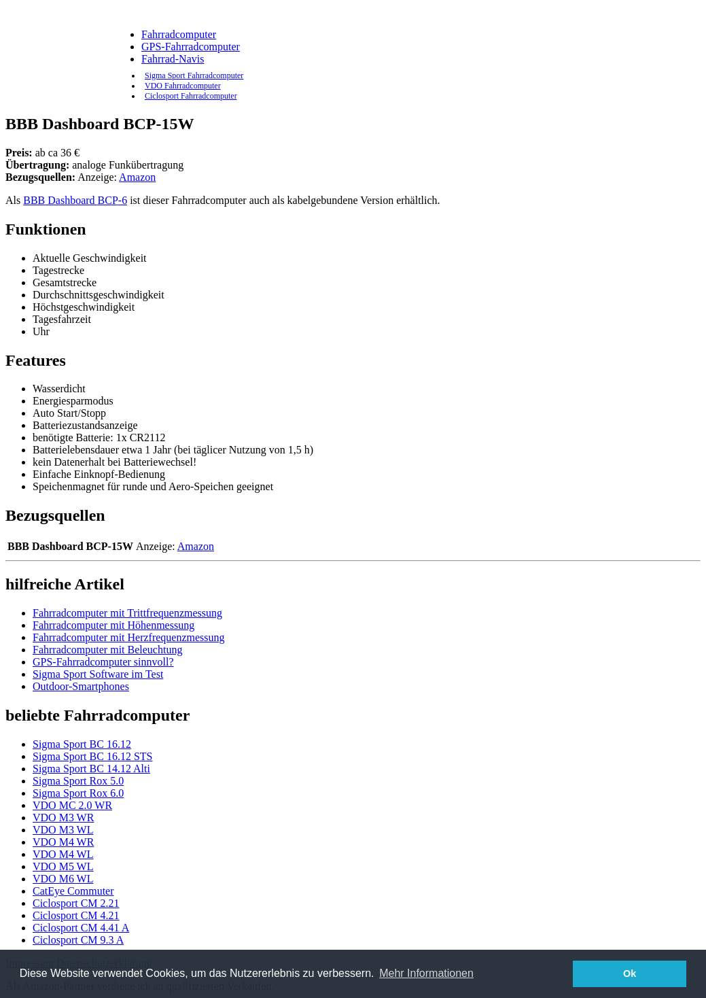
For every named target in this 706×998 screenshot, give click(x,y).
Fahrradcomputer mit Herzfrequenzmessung (129, 637)
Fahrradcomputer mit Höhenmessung (113, 625)
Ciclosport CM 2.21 (76, 903)
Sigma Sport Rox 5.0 (78, 781)
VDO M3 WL (63, 830)
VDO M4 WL (63, 854)
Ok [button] (629, 973)
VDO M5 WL (63, 866)
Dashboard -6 (75, 200)
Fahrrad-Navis (172, 59)
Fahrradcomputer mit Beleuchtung (107, 649)
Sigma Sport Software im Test (98, 674)
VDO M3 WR (63, 817)
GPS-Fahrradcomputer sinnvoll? (103, 662)
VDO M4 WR (63, 842)
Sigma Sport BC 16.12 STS (92, 756)
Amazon (137, 177)
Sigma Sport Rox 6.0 (78, 793)
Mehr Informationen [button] (426, 973)
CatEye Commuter (73, 891)
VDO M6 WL (63, 878)
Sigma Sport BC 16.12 (82, 744)
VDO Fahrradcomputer (183, 85)
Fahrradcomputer (178, 34)
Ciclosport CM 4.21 (76, 915)
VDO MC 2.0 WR (72, 805)
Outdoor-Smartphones (81, 686)
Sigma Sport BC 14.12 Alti (91, 768)
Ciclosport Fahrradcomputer (191, 96)
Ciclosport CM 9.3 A (78, 940)
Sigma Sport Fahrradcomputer (194, 75)
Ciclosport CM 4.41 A (81, 927)
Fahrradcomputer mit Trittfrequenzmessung (127, 613)
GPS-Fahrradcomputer (190, 46)
